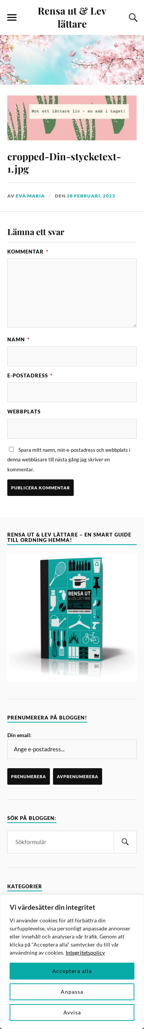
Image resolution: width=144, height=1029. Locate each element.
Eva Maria (30, 196)
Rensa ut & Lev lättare (72, 17)
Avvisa (72, 1012)
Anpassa (72, 991)
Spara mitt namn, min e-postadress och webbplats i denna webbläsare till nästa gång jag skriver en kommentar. (68, 460)
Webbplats (24, 411)
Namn (18, 339)
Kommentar (27, 252)
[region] (72, 961)
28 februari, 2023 (91, 196)
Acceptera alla (72, 971)
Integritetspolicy (85, 952)
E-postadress (30, 375)
